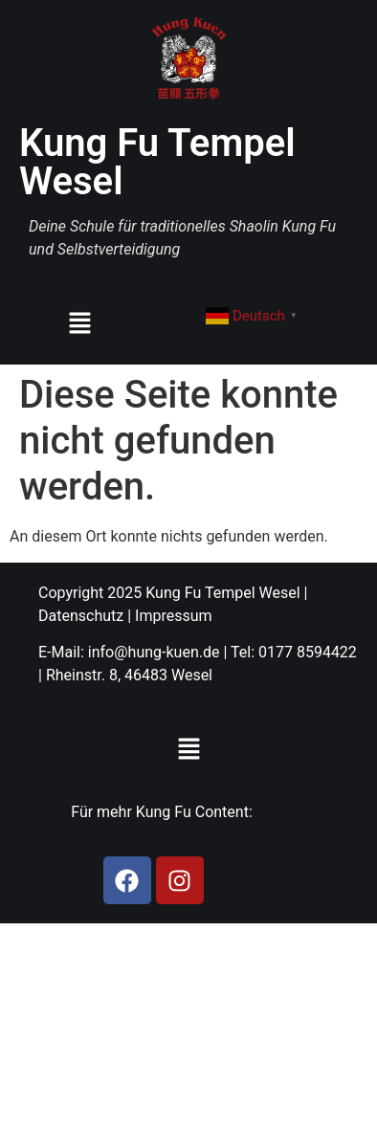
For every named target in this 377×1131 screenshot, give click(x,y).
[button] (79, 324)
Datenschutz (80, 616)
